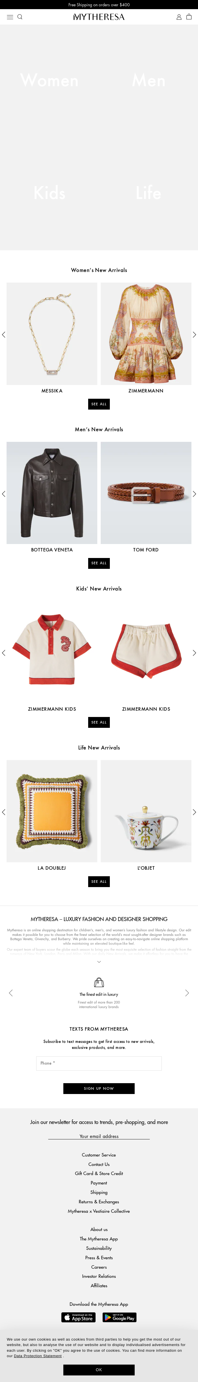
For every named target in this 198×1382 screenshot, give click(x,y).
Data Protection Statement (38, 1356)
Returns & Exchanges (99, 1192)
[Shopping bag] (189, 17)
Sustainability (99, 1238)
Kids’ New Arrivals (99, 589)
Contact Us (99, 1154)
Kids (49, 193)
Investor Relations (99, 1266)
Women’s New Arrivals (99, 270)
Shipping (99, 1182)
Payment (99, 1173)
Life (148, 193)
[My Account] (179, 17)
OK (99, 1369)
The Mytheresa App (99, 1229)
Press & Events (99, 1248)
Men (148, 81)
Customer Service (99, 1145)
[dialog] (99, 1356)
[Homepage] (99, 16)
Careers (99, 1257)
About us (99, 1219)
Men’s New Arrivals (99, 430)
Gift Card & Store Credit (99, 1164)
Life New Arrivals (99, 748)
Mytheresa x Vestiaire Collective (99, 1201)
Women (49, 81)
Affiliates (99, 1276)
